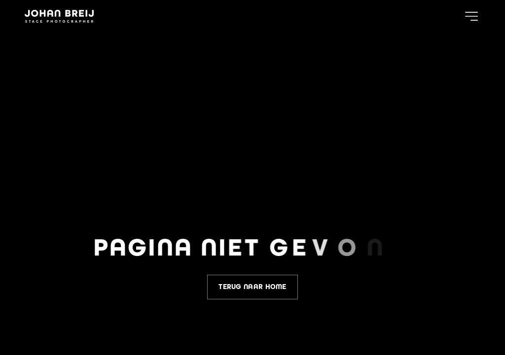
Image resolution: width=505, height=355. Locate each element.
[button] (471, 16)
